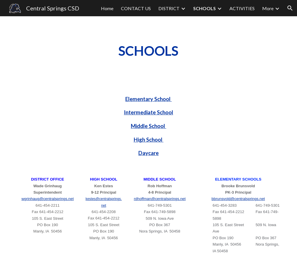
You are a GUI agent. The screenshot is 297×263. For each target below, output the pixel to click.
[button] (290, 8)
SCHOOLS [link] (204, 8)
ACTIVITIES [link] (242, 8)
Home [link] (107, 8)
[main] (148, 50)
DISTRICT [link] (169, 8)
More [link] (268, 8)
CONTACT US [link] (136, 8)
